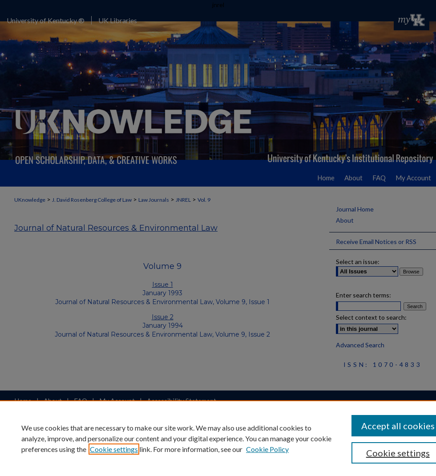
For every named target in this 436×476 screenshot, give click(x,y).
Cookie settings (114, 449)
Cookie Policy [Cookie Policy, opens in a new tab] (267, 449)
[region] (218, 438)
